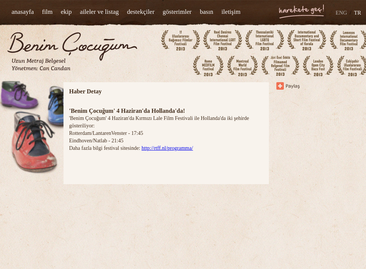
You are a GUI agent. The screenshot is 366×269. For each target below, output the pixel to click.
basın (206, 11)
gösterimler (177, 11)
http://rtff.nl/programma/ (167, 148)
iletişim (231, 11)
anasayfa (23, 11)
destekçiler (141, 11)
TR (357, 13)
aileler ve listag (99, 11)
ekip (66, 11)
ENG (341, 13)
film (47, 11)
